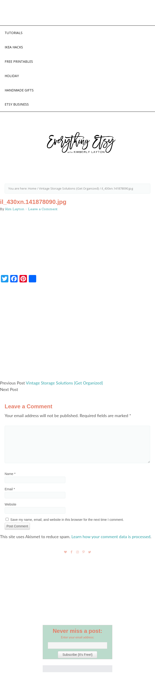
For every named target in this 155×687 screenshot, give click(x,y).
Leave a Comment (43, 209)
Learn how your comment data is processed (110, 536)
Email (10, 489)
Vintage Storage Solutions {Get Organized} (64, 382)
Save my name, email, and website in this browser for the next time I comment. (67, 519)
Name (10, 474)
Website (10, 504)
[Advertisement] (77, 333)
